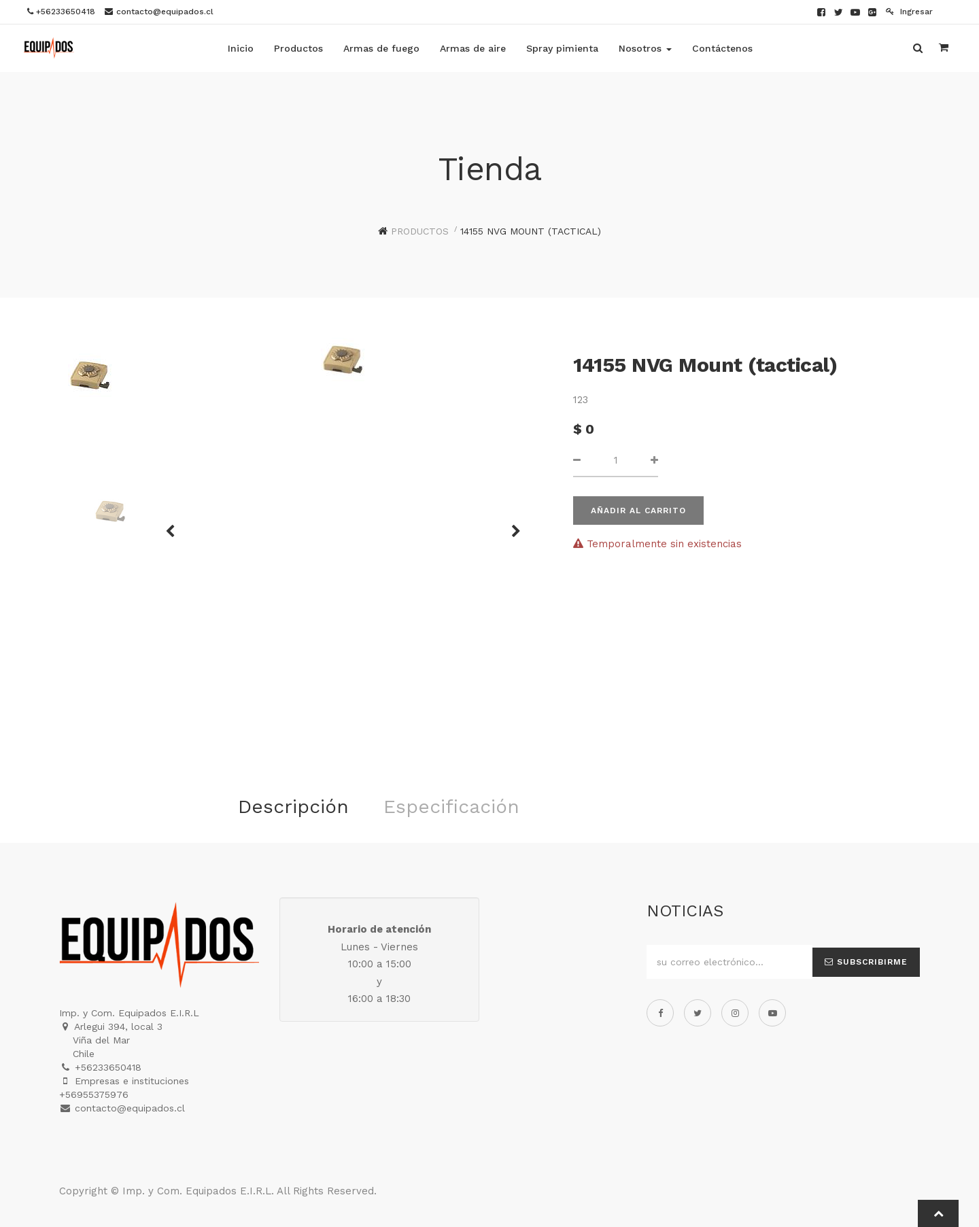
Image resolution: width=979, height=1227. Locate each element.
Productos (420, 231)
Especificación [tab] (451, 806)
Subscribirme (866, 962)
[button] (511, 525)
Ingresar (909, 11)
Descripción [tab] (293, 806)
